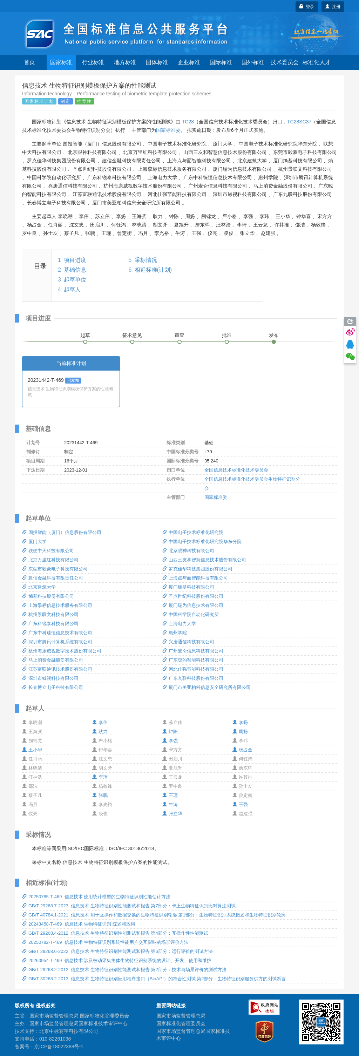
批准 (227, 335)
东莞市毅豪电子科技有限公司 (55, 568)
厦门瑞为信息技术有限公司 (192, 605)
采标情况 (146, 260)
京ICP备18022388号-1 (58, 1046)
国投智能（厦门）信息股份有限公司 (61, 532)
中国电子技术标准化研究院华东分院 (202, 541)
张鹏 (100, 795)
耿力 (100, 731)
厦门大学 (34, 541)
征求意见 (132, 335)
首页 (29, 62)
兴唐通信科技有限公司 (188, 641)
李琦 (100, 777)
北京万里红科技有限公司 (50, 559)
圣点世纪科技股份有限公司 (192, 596)
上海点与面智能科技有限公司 (195, 578)
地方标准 (125, 62)
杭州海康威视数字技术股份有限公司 (61, 651)
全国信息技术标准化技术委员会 (236, 470)
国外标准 (253, 62)
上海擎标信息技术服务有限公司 (57, 605)
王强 (240, 804)
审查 (179, 335)
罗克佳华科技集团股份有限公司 (197, 568)
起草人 (72, 289)
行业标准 (93, 62)
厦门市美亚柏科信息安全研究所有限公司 (206, 687)
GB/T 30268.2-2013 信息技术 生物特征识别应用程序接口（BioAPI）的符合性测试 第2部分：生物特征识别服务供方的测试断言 (154, 978)
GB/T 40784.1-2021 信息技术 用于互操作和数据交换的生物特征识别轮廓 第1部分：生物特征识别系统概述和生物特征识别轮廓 (154, 915)
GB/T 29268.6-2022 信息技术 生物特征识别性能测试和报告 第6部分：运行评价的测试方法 (117, 951)
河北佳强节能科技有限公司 (192, 669)
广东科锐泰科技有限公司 (50, 623)
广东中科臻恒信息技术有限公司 (57, 632)
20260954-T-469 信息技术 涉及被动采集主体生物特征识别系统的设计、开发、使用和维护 (116, 960)
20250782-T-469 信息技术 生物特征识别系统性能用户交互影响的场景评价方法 (105, 942)
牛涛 (170, 804)
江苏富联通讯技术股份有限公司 (57, 669)
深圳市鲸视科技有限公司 (50, 678)
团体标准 (157, 62)
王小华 (32, 749)
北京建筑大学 (39, 587)
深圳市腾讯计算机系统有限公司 (57, 641)
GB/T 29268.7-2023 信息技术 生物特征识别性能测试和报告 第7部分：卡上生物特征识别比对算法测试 (129, 905)
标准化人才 (317, 62)
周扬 (240, 731)
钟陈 (170, 731)
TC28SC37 (299, 121)
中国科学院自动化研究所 (190, 614)
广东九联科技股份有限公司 (192, 678)
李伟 (100, 722)
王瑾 (170, 795)
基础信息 (75, 270)
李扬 (240, 722)
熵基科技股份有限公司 (48, 596)
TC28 (188, 121)
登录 (306, 6)
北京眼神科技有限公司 (188, 550)
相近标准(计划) (153, 270)
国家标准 (61, 62)
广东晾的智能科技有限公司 (192, 660)
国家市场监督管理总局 (180, 1015)
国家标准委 (168, 130)
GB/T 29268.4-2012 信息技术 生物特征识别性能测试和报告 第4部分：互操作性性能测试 (115, 933)
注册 (332, 6)
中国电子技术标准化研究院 (192, 532)
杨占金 (242, 749)
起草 (85, 335)
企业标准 (189, 62)
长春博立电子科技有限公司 (52, 687)
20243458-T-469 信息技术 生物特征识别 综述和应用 (78, 924)
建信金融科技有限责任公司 (52, 578)
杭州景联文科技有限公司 (50, 614)
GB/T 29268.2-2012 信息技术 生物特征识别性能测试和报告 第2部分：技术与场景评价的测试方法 (124, 969)
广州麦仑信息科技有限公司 (192, 651)
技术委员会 (285, 62)
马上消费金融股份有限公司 (52, 660)
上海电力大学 (179, 623)
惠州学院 (174, 632)
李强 (170, 740)
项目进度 (75, 260)
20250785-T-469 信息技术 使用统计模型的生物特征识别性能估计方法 (96, 896)
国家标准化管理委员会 (180, 1023)
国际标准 (221, 62)
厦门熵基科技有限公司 (188, 587)
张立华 (172, 813)
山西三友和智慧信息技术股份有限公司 (204, 559)
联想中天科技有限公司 (48, 550)
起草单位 (75, 280)
